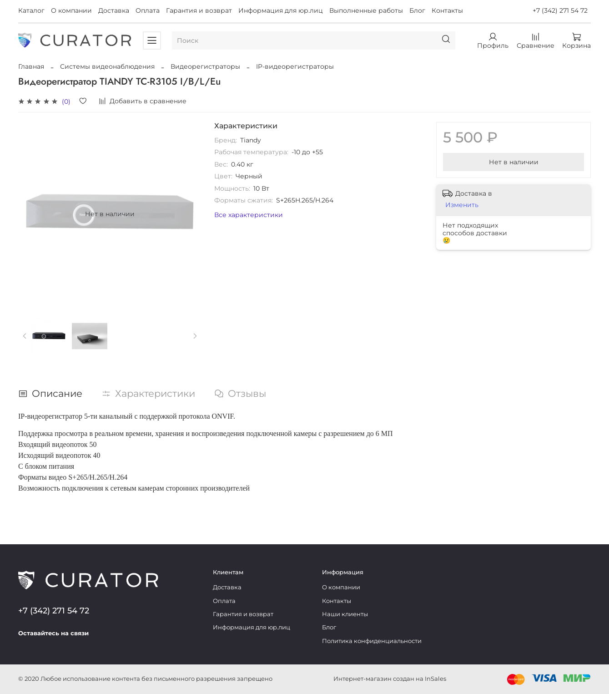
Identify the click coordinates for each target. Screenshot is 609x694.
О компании (71, 10)
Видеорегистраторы (205, 66)
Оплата (148, 10)
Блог (417, 10)
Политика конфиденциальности (372, 641)
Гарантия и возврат (199, 10)
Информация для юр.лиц (280, 10)
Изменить (461, 205)
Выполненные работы (366, 10)
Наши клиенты (345, 614)
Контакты (447, 10)
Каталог (31, 10)
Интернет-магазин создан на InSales (389, 678)
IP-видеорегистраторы (295, 66)
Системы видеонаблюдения (107, 66)
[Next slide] (195, 336)
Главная (31, 66)
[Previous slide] (25, 336)
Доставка (113, 10)
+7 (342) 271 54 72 (560, 10)
